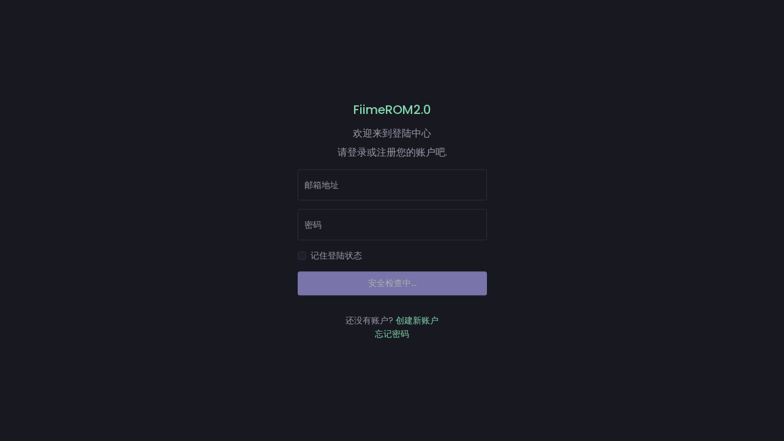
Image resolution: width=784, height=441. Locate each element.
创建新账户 (417, 320)
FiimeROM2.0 (392, 109)
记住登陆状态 (336, 256)
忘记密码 (392, 334)
